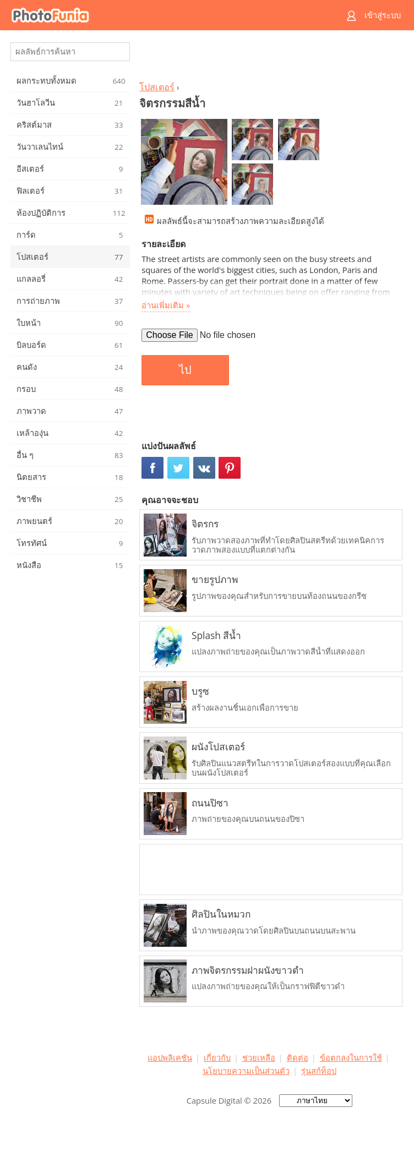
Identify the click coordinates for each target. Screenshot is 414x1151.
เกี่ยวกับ (217, 1057)
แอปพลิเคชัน (170, 1057)
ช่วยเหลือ (258, 1057)
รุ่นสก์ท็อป (318, 1070)
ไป (185, 370)
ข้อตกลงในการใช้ (351, 1057)
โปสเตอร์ (157, 87)
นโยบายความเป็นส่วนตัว (246, 1070)
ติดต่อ (297, 1057)
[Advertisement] (269, 58)
